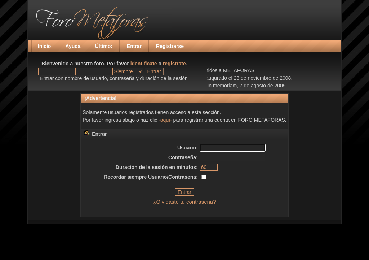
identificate (143, 63)
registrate (174, 63)
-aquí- (165, 120)
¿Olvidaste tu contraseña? (184, 202)
